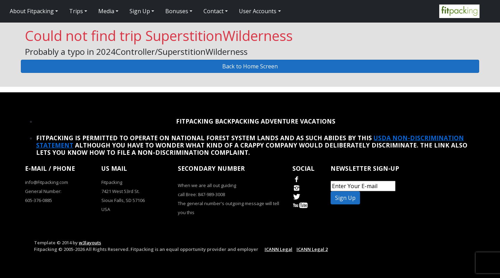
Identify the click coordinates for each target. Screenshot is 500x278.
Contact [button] (213, 11)
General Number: (43, 191)
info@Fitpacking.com (46, 182)
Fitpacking (111, 182)
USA (105, 209)
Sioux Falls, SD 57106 (123, 200)
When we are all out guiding (207, 185)
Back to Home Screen (250, 66)
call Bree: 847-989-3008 (201, 194)
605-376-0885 (38, 200)
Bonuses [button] (176, 11)
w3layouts (90, 242)
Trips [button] (76, 11)
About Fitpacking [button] (32, 11)
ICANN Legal (278, 249)
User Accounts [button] (257, 11)
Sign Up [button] (140, 11)
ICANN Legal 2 (312, 249)
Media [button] (106, 11)
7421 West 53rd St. (120, 191)
